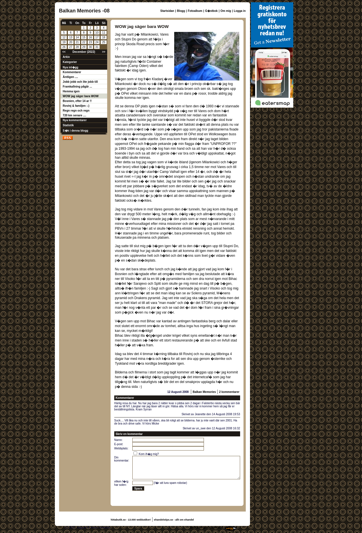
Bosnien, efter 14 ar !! (77, 101)
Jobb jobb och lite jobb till (80, 81)
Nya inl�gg (70, 67)
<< (64, 51)
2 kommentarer (229, 391)
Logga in (240, 10)
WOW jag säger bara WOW (81, 96)
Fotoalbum (195, 10)
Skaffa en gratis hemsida (206, 527)
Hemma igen (71, 91)
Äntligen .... (70, 77)
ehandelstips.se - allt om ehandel (174, 519)
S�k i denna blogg (75, 130)
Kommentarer (72, 72)
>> (103, 51)
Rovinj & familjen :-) (76, 105)
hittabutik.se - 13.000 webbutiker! (131, 519)
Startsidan (167, 10)
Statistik (68, 125)
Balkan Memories (204, 391)
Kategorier (70, 62)
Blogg (181, 10)
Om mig (226, 10)
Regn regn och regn (76, 110)
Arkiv (66, 56)
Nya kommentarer (75, 120)
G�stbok (211, 10)
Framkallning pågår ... (77, 86)
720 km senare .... (74, 115)
